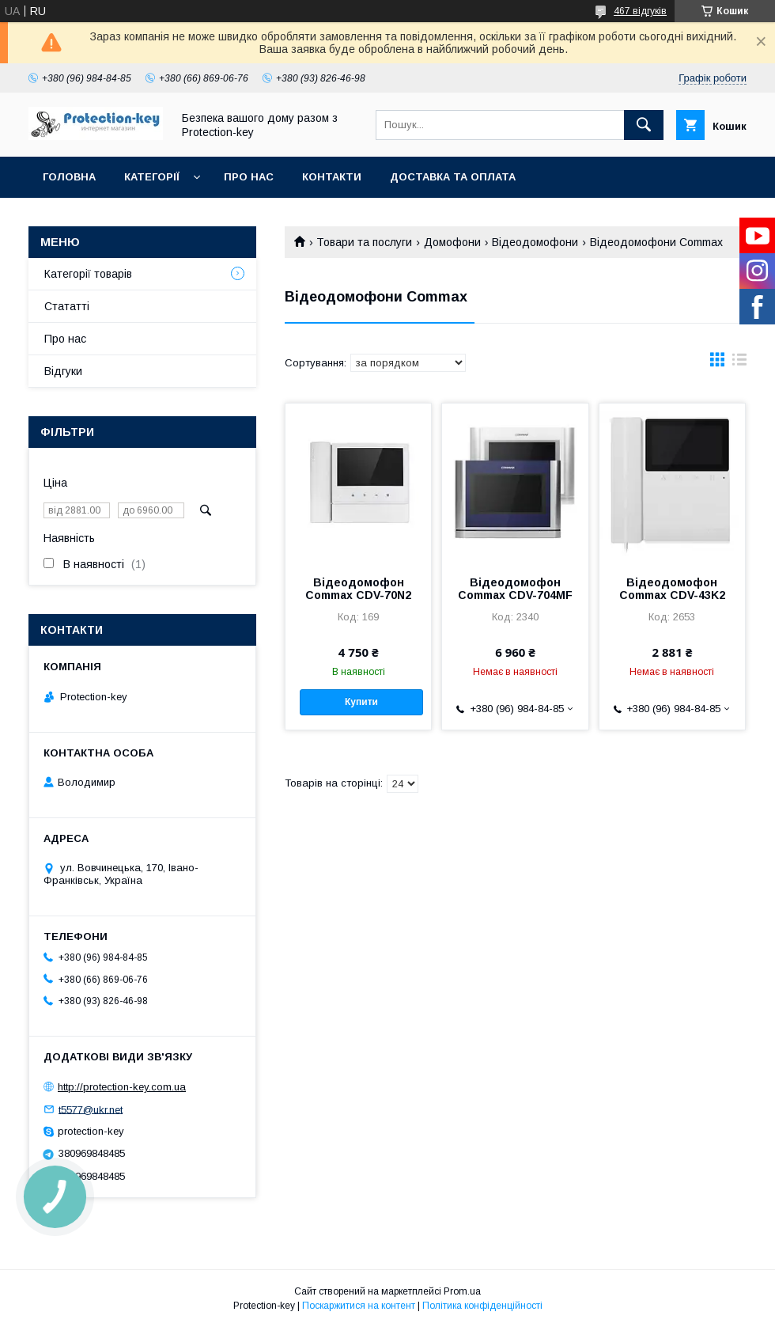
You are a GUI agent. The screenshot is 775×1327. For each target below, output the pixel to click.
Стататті (66, 306)
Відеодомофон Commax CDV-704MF (515, 588)
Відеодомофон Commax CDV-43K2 (672, 588)
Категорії (152, 177)
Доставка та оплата (453, 177)
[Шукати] (643, 125)
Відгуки (63, 371)
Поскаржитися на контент (358, 1305)
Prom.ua (462, 1291)
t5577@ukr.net (91, 1109)
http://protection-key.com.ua (122, 1087)
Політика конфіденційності (482, 1305)
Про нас (249, 177)
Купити (361, 701)
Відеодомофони (535, 242)
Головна (69, 177)
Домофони (452, 242)
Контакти (331, 177)
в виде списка (739, 363)
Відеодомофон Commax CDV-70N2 (358, 588)
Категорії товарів (88, 273)
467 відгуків (640, 11)
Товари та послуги (364, 242)
